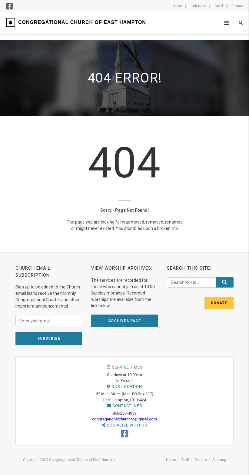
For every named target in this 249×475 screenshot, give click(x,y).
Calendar (198, 6)
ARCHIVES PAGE (124, 321)
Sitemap (219, 460)
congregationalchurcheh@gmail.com (124, 419)
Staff (218, 6)
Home (176, 6)
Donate (238, 6)
